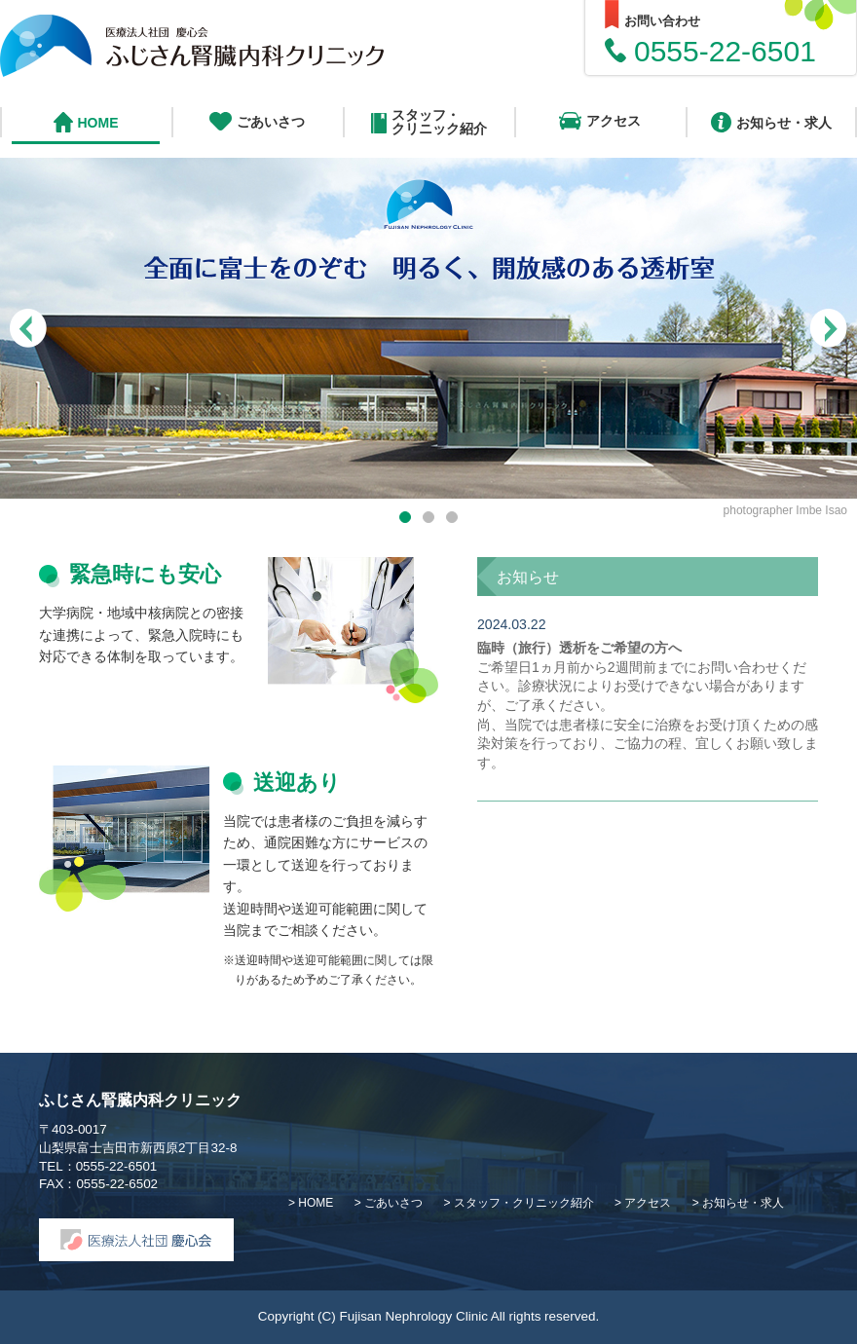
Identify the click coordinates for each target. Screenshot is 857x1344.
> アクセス (645, 1203)
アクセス (600, 121)
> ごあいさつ (390, 1203)
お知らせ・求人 (771, 122)
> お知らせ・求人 (738, 1203)
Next (828, 316)
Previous (29, 331)
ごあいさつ (257, 121)
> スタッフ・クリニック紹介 (520, 1203)
